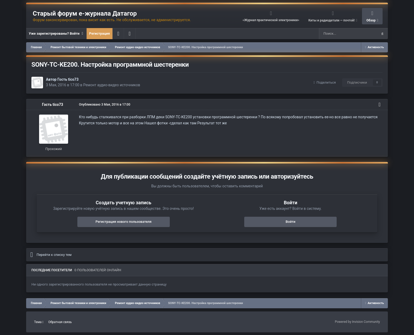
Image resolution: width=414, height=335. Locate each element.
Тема (39, 322)
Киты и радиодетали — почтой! (331, 20)
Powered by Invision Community (357, 322)
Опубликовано (104, 104)
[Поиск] (336, 33)
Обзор (371, 20)
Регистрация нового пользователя (124, 222)
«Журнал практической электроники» (271, 20)
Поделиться (325, 82)
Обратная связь (60, 322)
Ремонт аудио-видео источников (111, 85)
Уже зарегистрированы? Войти (56, 33)
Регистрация (99, 33)
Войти (290, 222)
